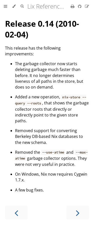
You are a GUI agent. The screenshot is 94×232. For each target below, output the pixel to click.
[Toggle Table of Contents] (5, 6)
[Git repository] (80, 6)
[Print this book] (73, 6)
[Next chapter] (77, 212)
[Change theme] (14, 6)
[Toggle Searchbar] (22, 6)
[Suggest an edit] (87, 6)
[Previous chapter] (16, 212)
